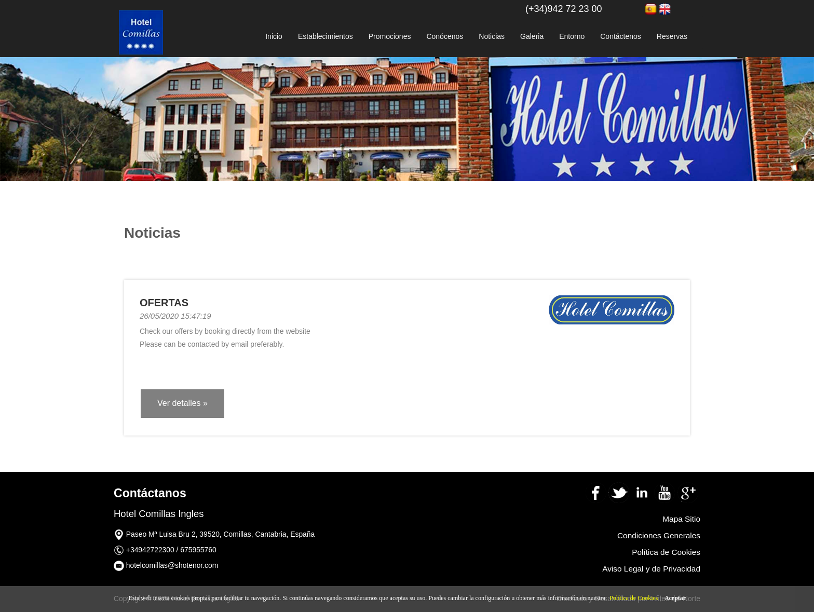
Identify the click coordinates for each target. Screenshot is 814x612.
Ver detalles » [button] (182, 403)
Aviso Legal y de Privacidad (651, 568)
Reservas (672, 36)
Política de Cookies (633, 598)
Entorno (572, 36)
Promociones (390, 36)
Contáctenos (620, 36)
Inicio (273, 36)
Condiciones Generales (658, 535)
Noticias (492, 36)
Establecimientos (325, 36)
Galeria (532, 36)
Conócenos (444, 36)
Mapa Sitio (681, 518)
